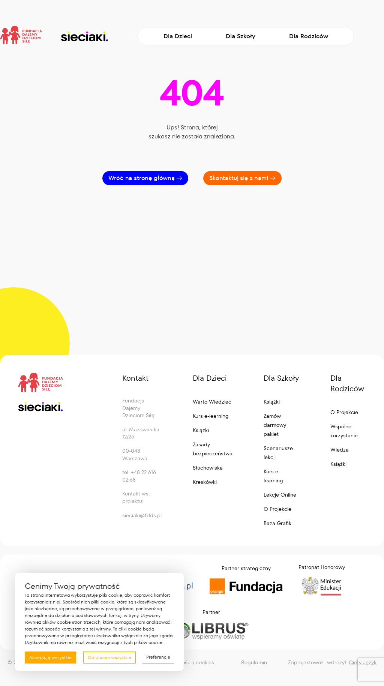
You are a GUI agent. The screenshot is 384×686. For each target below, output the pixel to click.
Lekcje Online (280, 494)
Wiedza (339, 449)
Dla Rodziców (308, 36)
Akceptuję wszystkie (50, 657)
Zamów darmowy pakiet (275, 425)
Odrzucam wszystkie (109, 657)
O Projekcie (277, 509)
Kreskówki (205, 482)
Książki (201, 430)
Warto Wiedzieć (212, 401)
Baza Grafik (277, 523)
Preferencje (158, 657)
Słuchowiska (208, 467)
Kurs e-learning (211, 416)
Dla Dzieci (178, 36)
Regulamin (254, 662)
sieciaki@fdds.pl (142, 515)
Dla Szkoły (240, 36)
